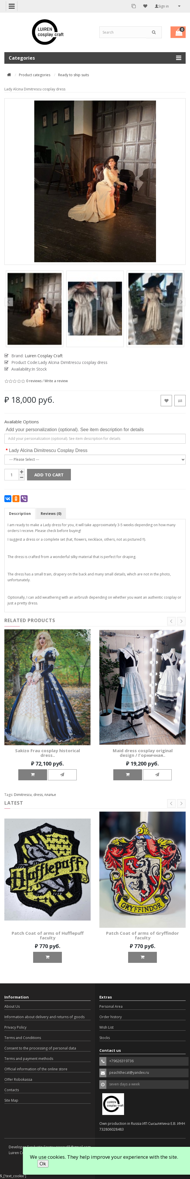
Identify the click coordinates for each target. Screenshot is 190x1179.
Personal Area (111, 1006)
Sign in (162, 6)
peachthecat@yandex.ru (129, 1072)
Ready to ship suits (73, 74)
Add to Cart (49, 475)
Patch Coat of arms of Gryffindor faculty (142, 935)
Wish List (106, 1027)
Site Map (11, 1100)
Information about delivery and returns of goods (44, 1016)
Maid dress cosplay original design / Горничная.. (143, 753)
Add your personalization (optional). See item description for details (75, 429)
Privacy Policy (15, 1027)
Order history (110, 1016)
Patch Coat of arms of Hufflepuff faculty (48, 935)
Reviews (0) (51, 513)
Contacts (11, 1089)
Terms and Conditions (22, 1037)
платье (50, 794)
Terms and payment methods (28, 1058)
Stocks (104, 1037)
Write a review (56, 381)
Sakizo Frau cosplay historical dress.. (47, 753)
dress (38, 794)
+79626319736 (121, 1060)
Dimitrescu (23, 794)
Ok (43, 1163)
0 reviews (34, 381)
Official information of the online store (35, 1069)
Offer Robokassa (18, 1079)
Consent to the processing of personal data (40, 1048)
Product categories (34, 74)
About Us (12, 1006)
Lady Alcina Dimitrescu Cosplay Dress (48, 450)
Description (20, 513)
